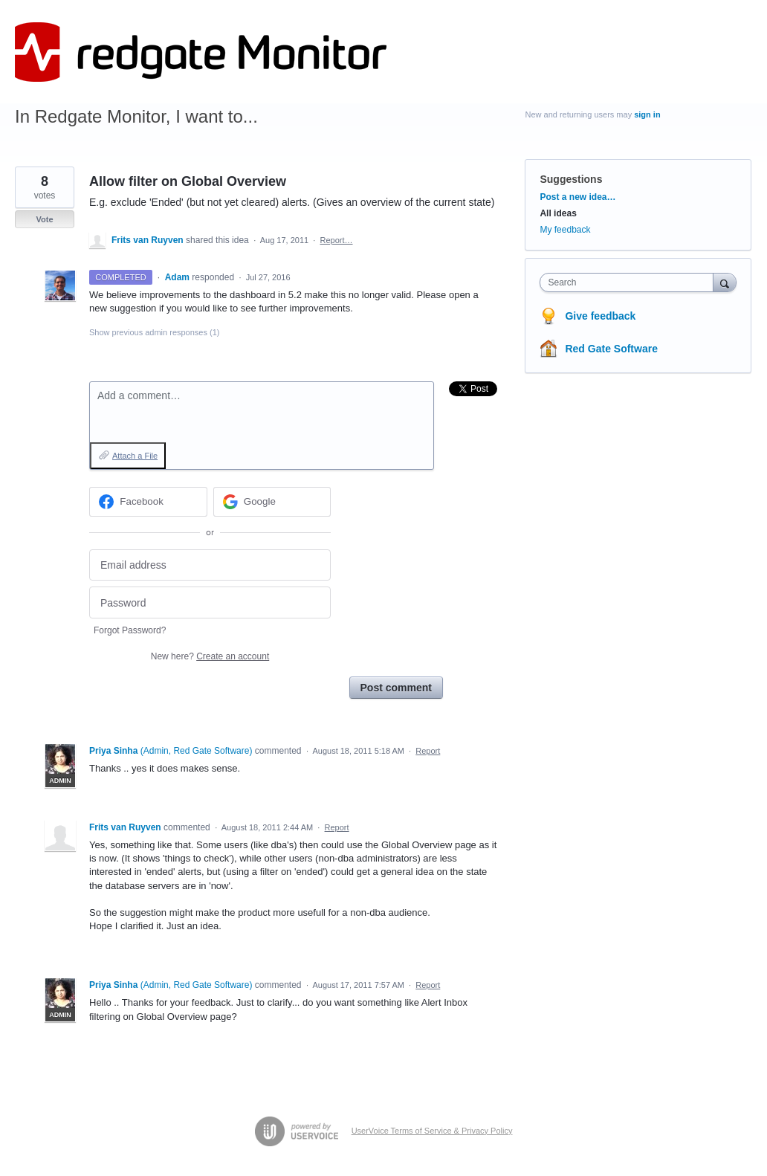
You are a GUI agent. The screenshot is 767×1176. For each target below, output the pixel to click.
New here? (210, 656)
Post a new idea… (577, 197)
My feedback (565, 229)
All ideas (558, 213)
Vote (44, 219)
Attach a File (135, 455)
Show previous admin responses (154, 332)
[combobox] (630, 282)
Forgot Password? (130, 630)
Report (427, 750)
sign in (647, 114)
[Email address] (210, 565)
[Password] (210, 602)
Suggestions (571, 179)
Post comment (396, 688)
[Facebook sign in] (148, 502)
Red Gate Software (611, 349)
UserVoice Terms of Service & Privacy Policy (432, 1130)
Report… (336, 240)
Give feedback (600, 316)
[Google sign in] (272, 502)
